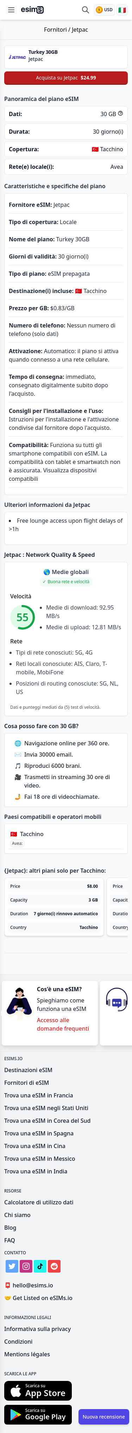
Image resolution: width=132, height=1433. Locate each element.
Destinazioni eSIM (28, 1070)
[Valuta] (104, 9)
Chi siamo (17, 1215)
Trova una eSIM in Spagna (39, 1133)
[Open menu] (11, 10)
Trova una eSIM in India (35, 1171)
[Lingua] (122, 9)
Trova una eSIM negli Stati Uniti (46, 1108)
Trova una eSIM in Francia (38, 1095)
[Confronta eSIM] (85, 10)
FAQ (9, 1240)
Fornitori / (58, 29)
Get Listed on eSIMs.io (38, 1298)
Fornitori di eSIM (26, 1083)
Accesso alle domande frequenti (63, 1024)
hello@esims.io (30, 1285)
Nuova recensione (104, 1416)
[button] (66, 582)
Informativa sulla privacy (37, 1329)
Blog (10, 1227)
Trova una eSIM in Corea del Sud (47, 1121)
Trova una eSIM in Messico (39, 1159)
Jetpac (80, 29)
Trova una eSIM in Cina (34, 1146)
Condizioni (18, 1341)
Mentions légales (27, 1354)
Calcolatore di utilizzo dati (39, 1202)
